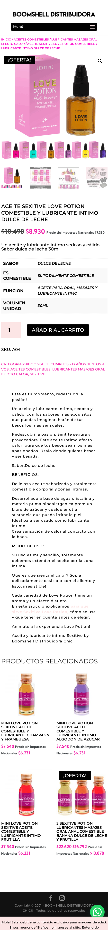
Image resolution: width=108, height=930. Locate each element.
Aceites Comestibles (31, 39)
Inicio (6, 39)
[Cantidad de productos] (11, 330)
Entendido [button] (90, 927)
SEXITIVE (37, 374)
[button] (100, 61)
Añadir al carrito (58, 330)
